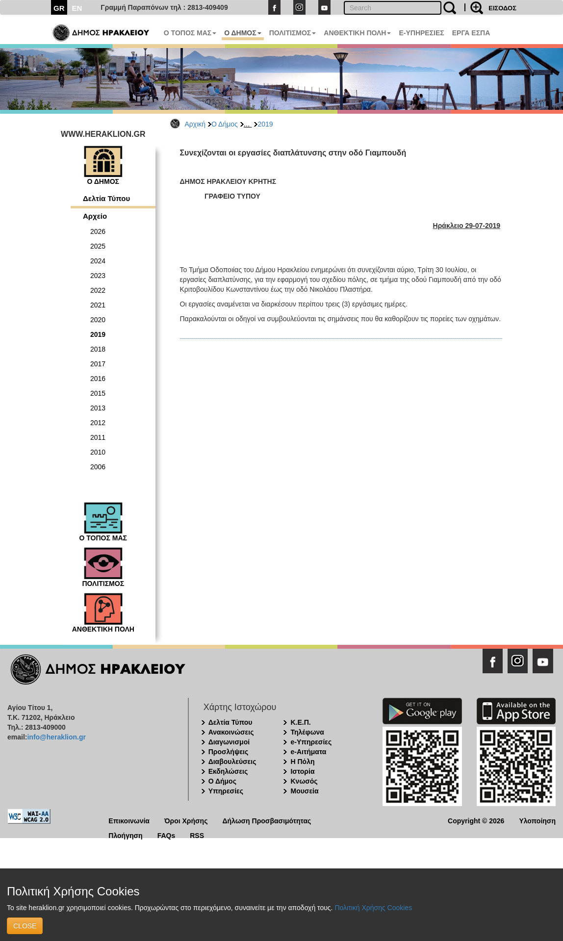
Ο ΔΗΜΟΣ (242, 33)
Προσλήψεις (228, 752)
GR (59, 8)
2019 (265, 124)
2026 (97, 231)
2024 (97, 261)
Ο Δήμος (224, 124)
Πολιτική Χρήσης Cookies (373, 908)
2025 (97, 246)
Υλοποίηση (537, 820)
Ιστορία (302, 771)
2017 (97, 364)
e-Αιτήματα (308, 752)
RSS (197, 835)
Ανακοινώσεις (231, 732)
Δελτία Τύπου (106, 198)
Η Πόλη (302, 761)
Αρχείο (95, 216)
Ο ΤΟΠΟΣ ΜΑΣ (190, 33)
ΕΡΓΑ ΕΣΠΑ (471, 33)
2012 (97, 423)
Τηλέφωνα (307, 732)
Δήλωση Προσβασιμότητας (266, 820)
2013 (97, 408)
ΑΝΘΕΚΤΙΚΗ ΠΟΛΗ (357, 33)
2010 (97, 452)
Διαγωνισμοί (229, 742)
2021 (97, 305)
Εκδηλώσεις (228, 771)
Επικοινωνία (129, 820)
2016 (97, 378)
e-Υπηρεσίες (311, 742)
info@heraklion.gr (56, 737)
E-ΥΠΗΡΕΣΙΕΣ (421, 33)
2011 (97, 437)
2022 (97, 290)
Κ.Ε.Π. (300, 722)
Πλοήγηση (125, 835)
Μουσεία (304, 791)
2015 (97, 393)
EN (77, 8)
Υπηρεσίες (225, 791)
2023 (97, 276)
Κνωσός (303, 781)
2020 (97, 320)
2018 (97, 349)
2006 (97, 467)
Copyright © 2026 (476, 820)
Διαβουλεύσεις (232, 761)
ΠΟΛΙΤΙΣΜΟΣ (292, 33)
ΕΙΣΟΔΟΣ (502, 8)
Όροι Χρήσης (186, 820)
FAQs (166, 835)
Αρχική (195, 124)
